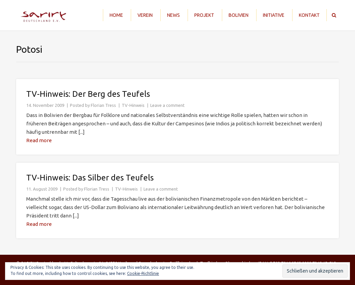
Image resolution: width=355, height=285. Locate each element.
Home (116, 15)
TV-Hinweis (133, 105)
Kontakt (309, 15)
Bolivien (238, 15)
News (173, 15)
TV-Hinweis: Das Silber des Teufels (90, 177)
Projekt (204, 15)
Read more (39, 140)
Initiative (273, 15)
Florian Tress (103, 105)
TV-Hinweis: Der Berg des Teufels (88, 93)
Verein (145, 15)
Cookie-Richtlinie (143, 273)
